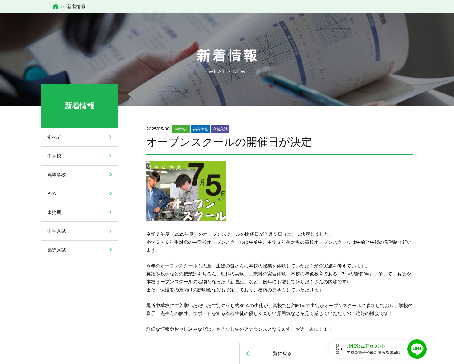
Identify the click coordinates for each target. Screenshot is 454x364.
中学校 (54, 155)
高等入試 (56, 250)
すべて (54, 137)
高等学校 (56, 174)
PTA (51, 193)
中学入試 (56, 231)
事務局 (54, 212)
